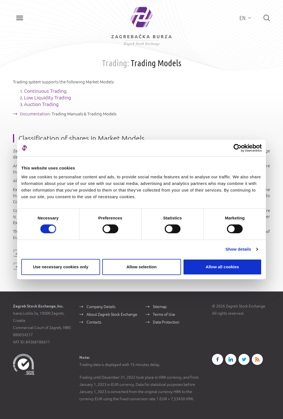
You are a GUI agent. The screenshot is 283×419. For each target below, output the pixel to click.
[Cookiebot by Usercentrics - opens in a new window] (237, 148)
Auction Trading (41, 104)
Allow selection (141, 266)
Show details (238, 249)
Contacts (94, 322)
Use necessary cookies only (60, 266)
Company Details (101, 306)
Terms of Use (164, 314)
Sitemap (160, 306)
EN (245, 17)
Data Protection (166, 322)
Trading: (115, 63)
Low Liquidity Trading (47, 97)
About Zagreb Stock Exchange (112, 314)
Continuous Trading (45, 91)
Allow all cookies (222, 266)
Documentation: (36, 114)
